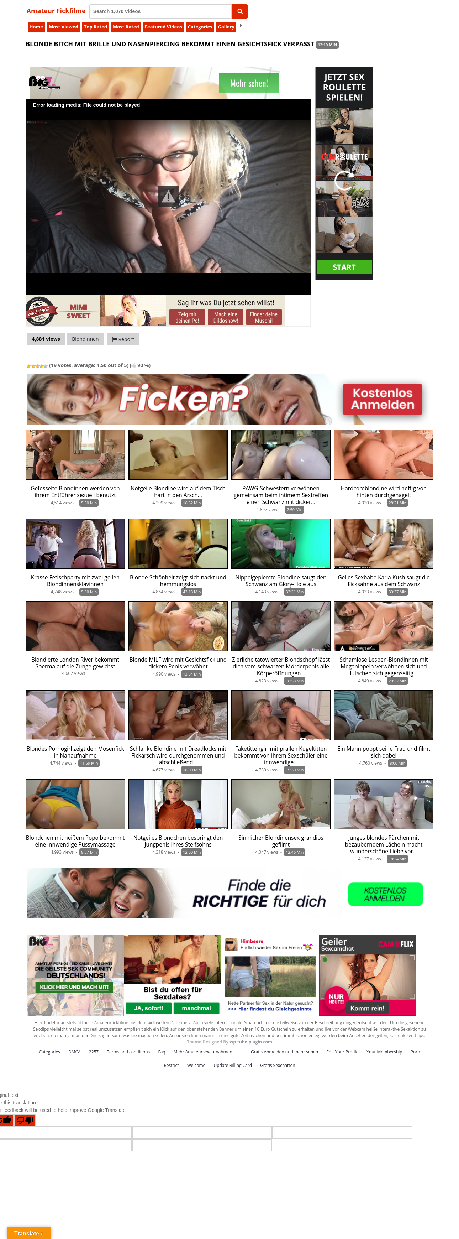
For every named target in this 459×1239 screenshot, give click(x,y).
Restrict (171, 1065)
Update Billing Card (232, 1065)
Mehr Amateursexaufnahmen (203, 1052)
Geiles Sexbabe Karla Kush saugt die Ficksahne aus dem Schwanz (383, 581)
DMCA (74, 1052)
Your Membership (384, 1052)
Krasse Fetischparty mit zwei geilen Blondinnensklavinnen (75, 581)
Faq (161, 1052)
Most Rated (126, 27)
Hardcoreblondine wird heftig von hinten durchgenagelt (384, 492)
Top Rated (95, 27)
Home (36, 27)
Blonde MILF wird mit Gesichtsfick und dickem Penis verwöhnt (178, 663)
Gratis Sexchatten (277, 1065)
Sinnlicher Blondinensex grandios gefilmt (280, 841)
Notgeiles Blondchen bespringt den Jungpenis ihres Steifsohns (178, 841)
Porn (415, 1052)
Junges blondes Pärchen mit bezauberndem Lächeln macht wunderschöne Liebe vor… (384, 844)
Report (123, 339)
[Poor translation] (25, 1120)
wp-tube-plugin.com (251, 1042)
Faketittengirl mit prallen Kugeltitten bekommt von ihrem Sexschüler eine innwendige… (280, 755)
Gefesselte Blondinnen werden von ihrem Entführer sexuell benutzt (75, 492)
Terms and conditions (128, 1052)
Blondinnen (85, 338)
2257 (94, 1052)
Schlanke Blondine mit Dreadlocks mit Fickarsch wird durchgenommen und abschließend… (178, 755)
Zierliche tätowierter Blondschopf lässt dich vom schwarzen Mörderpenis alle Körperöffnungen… (281, 666)
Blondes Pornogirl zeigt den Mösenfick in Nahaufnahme (75, 752)
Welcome (196, 1065)
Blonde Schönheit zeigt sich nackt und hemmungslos (178, 581)
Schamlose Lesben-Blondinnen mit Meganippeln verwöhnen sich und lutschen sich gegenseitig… (383, 666)
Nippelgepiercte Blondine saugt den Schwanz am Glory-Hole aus (280, 581)
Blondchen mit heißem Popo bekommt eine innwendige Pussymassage (75, 841)
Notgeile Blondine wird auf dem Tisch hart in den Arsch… (178, 492)
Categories (200, 27)
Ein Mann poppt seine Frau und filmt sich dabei (383, 752)
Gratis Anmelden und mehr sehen (284, 1052)
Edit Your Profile (342, 1052)
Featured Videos (163, 27)
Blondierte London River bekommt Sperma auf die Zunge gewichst (75, 663)
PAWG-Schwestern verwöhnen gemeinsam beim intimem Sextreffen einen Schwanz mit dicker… (281, 495)
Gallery (226, 27)
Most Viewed (63, 27)
